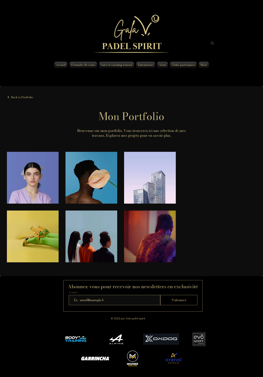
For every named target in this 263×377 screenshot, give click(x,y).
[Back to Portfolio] (20, 97)
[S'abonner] (178, 300)
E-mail (72, 292)
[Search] (212, 43)
